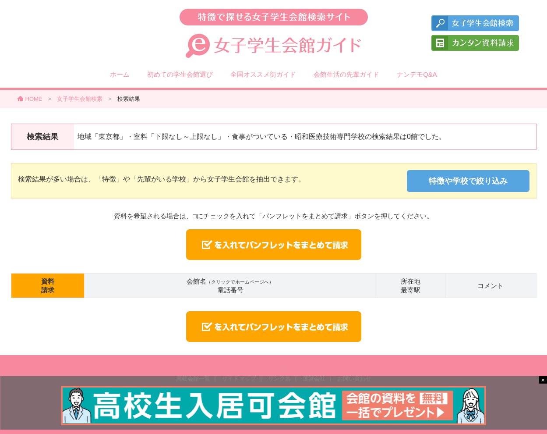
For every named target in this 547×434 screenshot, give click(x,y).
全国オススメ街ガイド (263, 74)
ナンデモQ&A (417, 74)
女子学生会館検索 (79, 99)
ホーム (120, 74)
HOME (33, 99)
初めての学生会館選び (180, 74)
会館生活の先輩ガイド (346, 74)
